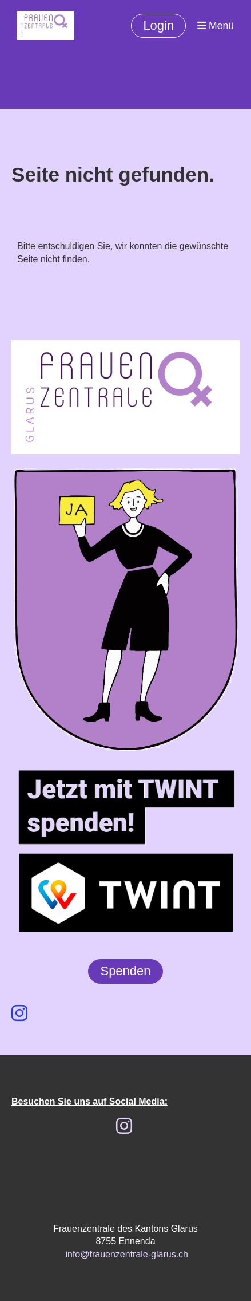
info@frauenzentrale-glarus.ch (126, 1254)
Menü (215, 25)
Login (158, 25)
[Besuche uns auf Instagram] (19, 1013)
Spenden (125, 971)
